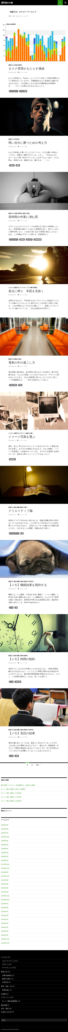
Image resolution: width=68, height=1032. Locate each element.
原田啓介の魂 (7, 2)
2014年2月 (4, 931)
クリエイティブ (14, 533)
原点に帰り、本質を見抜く (26, 291)
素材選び (12, 459)
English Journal (6, 1012)
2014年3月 (4, 927)
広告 (20, 385)
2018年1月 (4, 860)
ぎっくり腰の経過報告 (9, 1001)
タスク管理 (23, 91)
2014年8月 (4, 907)
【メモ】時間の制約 (21, 659)
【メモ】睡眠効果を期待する (27, 585)
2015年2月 (4, 888)
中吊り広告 (13, 385)
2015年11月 (5, 876)
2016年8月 (4, 872)
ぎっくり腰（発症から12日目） (11, 793)
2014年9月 (4, 904)
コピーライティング (9, 961)
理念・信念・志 (6, 986)
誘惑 (18, 165)
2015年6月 (4, 880)
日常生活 (16, 139)
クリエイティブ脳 (20, 510)
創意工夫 (11, 65)
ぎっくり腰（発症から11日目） (11, 797)
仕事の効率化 (18, 65)
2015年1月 (4, 892)
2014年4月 (4, 923)
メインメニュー (65, 2)
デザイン (22, 433)
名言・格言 (5, 1008)
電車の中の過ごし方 (21, 362)
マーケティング (24, 287)
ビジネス (11, 287)
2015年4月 (4, 884)
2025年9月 (4, 825)
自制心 (12, 165)
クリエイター (13, 91)
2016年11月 (5, 868)
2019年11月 (5, 837)
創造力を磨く (26, 213)
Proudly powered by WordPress (10, 1029)
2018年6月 (4, 841)
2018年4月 (4, 848)
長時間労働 (38, 239)
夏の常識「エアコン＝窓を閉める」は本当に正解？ (18, 785)
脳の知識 (16, 507)
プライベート (5, 997)
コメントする (23, 72)
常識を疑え (6, 990)
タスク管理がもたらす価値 (26, 68)
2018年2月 (4, 856)
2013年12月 (5, 939)
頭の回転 (18, 681)
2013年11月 (5, 943)
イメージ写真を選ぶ (21, 436)
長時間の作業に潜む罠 (23, 217)
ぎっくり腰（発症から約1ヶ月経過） (13, 789)
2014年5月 (4, 919)
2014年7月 (4, 911)
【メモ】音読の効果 (21, 733)
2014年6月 (4, 915)
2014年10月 (5, 900)
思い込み (29, 239)
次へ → (38, 765)
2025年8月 (4, 829)
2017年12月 (5, 864)
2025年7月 (4, 833)
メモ (11, 607)
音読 (17, 756)
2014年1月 (4, 935)
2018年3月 (4, 852)
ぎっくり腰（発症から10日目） (11, 801)
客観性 (22, 239)
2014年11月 (5, 896)
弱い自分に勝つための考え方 (27, 142)
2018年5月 (4, 845)
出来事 (3, 994)
